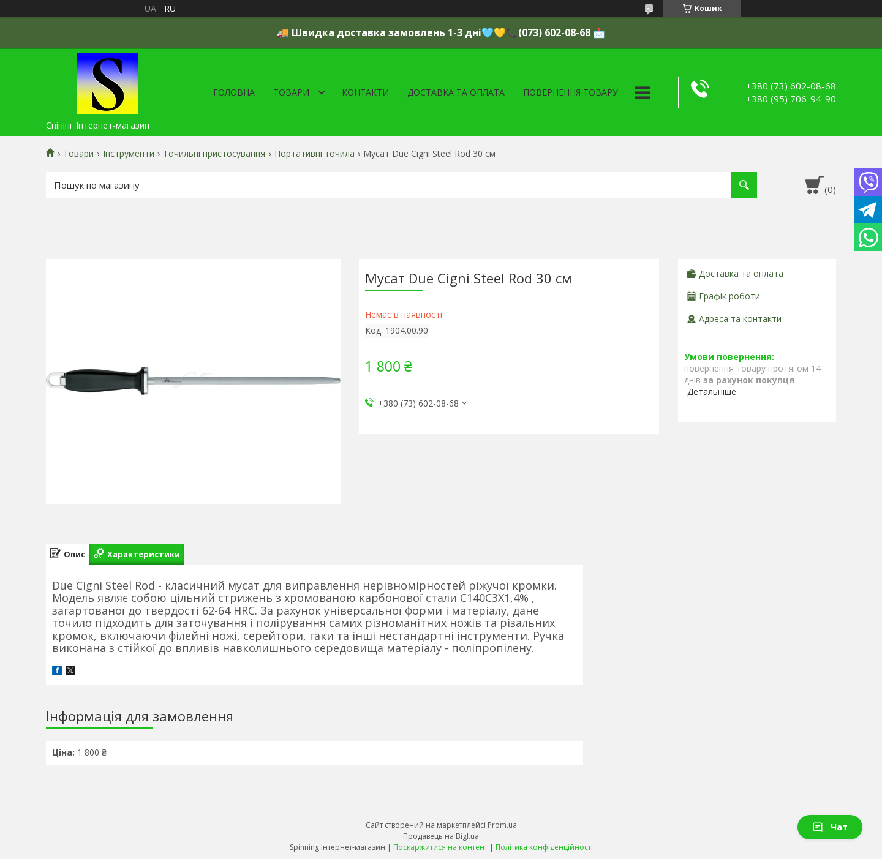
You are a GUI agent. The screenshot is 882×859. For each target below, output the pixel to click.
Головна (234, 92)
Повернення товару (570, 92)
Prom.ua (502, 825)
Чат (830, 827)
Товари (291, 92)
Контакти (365, 92)
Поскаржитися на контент (440, 847)
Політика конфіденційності (544, 847)
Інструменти (128, 153)
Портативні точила (314, 153)
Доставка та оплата (456, 92)
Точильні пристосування (214, 153)
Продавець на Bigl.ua (441, 836)
